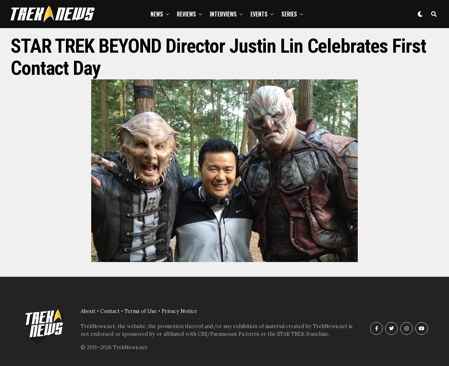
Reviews (186, 14)
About (88, 311)
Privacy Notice (179, 311)
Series (289, 14)
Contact (110, 311)
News (156, 14)
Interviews (223, 14)
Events (259, 14)
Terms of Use (141, 311)
